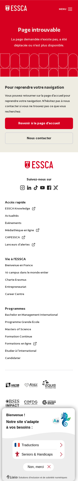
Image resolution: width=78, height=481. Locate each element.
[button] (70, 9)
